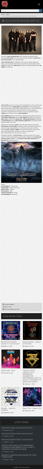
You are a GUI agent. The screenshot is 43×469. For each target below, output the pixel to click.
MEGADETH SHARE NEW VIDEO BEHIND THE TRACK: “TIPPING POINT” (19, 456)
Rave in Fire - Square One (32, 408)
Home (2, 14)
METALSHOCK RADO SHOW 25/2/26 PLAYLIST (17, 428)
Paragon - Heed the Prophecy (8, 409)
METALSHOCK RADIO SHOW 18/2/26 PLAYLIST (17, 434)
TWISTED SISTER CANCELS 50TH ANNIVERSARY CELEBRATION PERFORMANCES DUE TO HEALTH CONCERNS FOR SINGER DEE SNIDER (32, 376)
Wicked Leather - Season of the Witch (32, 343)
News (7, 14)
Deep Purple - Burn (8, 370)
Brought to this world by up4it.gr (21, 467)
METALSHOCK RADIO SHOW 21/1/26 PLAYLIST (10, 343)
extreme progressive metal (12, 309)
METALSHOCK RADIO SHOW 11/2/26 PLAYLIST (17, 440)
